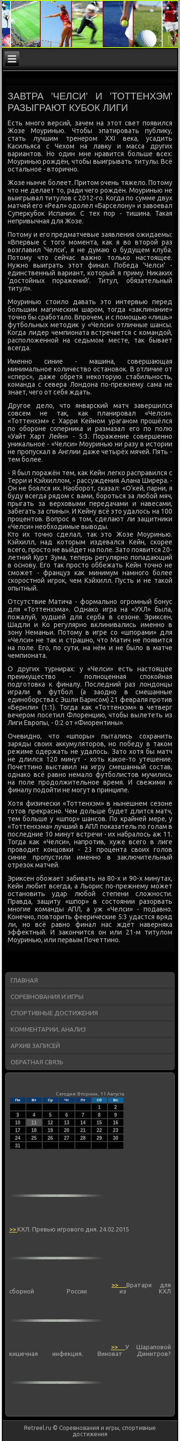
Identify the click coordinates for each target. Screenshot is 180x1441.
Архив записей (35, 1045)
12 (50, 1122)
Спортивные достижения (54, 1013)
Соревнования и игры (47, 996)
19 (50, 1130)
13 (66, 1122)
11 (33, 1122)
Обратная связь (37, 1062)
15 (99, 1122)
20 (66, 1130)
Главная (24, 980)
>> (13, 1229)
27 (66, 1138)
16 (115, 1122)
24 (17, 1138)
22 (99, 1130)
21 (82, 1130)
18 (33, 1130)
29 (99, 1138)
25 (33, 1138)
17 (17, 1130)
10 (17, 1122)
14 (82, 1122)
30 (115, 1138)
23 (115, 1130)
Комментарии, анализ (48, 1029)
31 (17, 1145)
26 (50, 1138)
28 (82, 1138)
